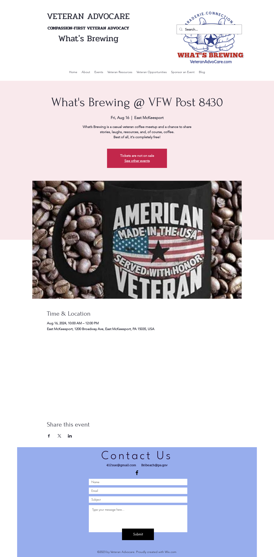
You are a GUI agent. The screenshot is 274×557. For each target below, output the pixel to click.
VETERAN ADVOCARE (88, 16)
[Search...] (209, 29)
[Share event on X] (59, 436)
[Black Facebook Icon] (137, 473)
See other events (137, 161)
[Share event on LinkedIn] (70, 436)
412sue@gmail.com (121, 465)
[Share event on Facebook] (49, 436)
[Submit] (138, 534)
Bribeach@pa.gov (154, 465)
